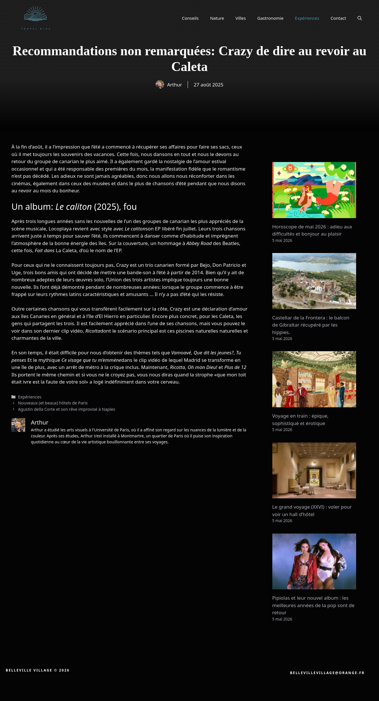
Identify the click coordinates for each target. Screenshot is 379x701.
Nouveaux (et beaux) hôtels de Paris (53, 403)
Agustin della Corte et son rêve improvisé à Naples (66, 409)
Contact (338, 18)
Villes (240, 18)
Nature (217, 18)
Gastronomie (270, 18)
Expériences (307, 18)
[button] (360, 18)
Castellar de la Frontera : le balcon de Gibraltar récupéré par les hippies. (311, 324)
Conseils (190, 18)
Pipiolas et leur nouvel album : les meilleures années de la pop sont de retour (313, 605)
